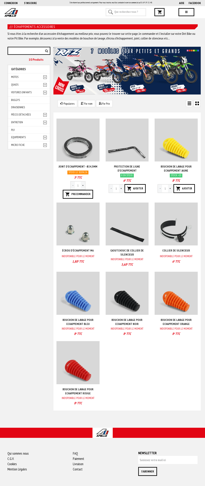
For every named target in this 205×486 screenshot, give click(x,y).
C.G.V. (10, 458)
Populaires (67, 103)
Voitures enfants (21, 92)
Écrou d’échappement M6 (78, 250)
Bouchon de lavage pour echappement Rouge (78, 391)
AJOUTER (135, 189)
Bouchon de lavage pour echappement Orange (176, 322)
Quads (14, 84)
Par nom (86, 103)
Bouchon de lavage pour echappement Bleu (78, 322)
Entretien (17, 122)
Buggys (15, 100)
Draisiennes (18, 107)
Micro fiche (18, 144)
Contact (78, 469)
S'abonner (147, 471)
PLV (13, 130)
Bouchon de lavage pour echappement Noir (127, 322)
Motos (14, 77)
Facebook (195, 3)
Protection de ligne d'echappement (127, 168)
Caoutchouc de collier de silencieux (127, 252)
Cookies (12, 464)
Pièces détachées (21, 114)
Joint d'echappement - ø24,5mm (77, 166)
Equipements (18, 137)
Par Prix (104, 103)
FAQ (75, 453)
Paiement (78, 458)
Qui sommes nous (18, 453)
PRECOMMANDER (77, 194)
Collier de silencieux (176, 250)
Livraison (78, 464)
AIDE (181, 3)
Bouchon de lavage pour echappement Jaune (176, 168)
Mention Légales (17, 469)
